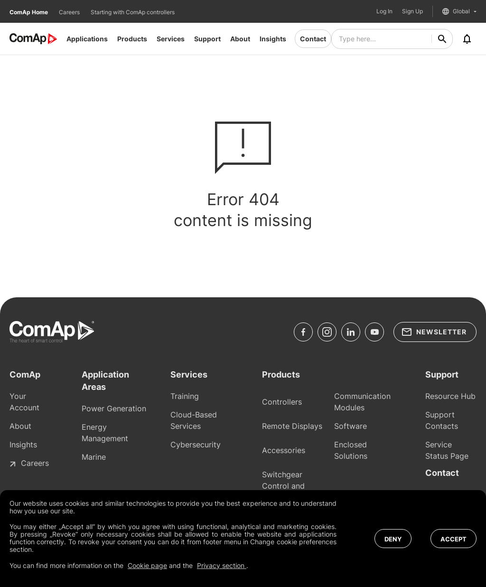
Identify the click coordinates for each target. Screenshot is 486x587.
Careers (70, 12)
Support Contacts (441, 420)
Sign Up (412, 11)
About (240, 39)
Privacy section (221, 565)
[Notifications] (467, 38)
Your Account (24, 401)
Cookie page (147, 565)
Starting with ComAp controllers (133, 12)
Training (184, 396)
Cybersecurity (195, 444)
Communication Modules (362, 401)
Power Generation (114, 408)
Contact (313, 39)
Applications (87, 39)
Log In (384, 11)
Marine (94, 457)
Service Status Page (446, 450)
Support (207, 39)
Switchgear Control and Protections (283, 486)
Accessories (283, 450)
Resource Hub (450, 396)
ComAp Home (29, 12)
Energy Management (105, 432)
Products (132, 39)
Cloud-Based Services (193, 420)
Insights (273, 39)
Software (350, 426)
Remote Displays (292, 426)
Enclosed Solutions (350, 450)
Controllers (282, 402)
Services (171, 39)
